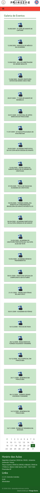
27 (24, 449)
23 (7, 449)
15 (32, 442)
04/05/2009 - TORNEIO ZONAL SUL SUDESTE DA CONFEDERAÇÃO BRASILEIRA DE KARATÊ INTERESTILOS (20, 204)
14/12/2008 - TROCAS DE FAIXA (20, 327)
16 (7, 446)
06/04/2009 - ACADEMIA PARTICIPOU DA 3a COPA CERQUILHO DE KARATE (20, 222)
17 (11, 446)
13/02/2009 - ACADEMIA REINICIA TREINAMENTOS (20, 259)
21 (29, 446)
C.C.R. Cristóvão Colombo (10, 477)
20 (24, 446)
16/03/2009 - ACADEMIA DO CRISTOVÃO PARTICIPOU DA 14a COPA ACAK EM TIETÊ (20, 242)
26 (19, 449)
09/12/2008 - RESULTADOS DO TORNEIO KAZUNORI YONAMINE (20, 342)
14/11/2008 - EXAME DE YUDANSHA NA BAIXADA (20, 429)
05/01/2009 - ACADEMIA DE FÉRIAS (20, 311)
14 (28, 442)
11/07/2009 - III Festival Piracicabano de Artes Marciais (20, 132)
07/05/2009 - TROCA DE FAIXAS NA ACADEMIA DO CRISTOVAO (20, 187)
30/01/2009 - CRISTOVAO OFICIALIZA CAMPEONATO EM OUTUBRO (20, 276)
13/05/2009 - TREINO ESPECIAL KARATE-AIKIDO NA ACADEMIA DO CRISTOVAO (20, 169)
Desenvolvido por (27, 491)
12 (19, 442)
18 (16, 446)
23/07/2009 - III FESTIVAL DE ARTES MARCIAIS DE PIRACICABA (20, 116)
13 (24, 442)
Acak (3, 479)
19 (20, 446)
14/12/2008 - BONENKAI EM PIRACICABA (20, 412)
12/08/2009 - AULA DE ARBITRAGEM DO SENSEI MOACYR (20, 63)
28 (28, 449)
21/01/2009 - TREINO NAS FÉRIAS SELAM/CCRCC (20, 293)
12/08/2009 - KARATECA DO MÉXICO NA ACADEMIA (20, 46)
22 (33, 446)
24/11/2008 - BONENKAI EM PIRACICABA (20, 378)
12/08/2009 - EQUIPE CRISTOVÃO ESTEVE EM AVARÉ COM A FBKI (20, 80)
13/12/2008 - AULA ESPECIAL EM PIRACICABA (20, 359)
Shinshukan (6, 481)
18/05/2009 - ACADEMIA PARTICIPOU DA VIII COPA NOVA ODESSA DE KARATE (20, 149)
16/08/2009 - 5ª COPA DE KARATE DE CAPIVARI (20, 29)
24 (11, 449)
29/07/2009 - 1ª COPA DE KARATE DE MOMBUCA (20, 99)
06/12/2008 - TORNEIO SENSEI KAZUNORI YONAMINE (20, 395)
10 (11, 442)
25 (15, 449)
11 (15, 442)
